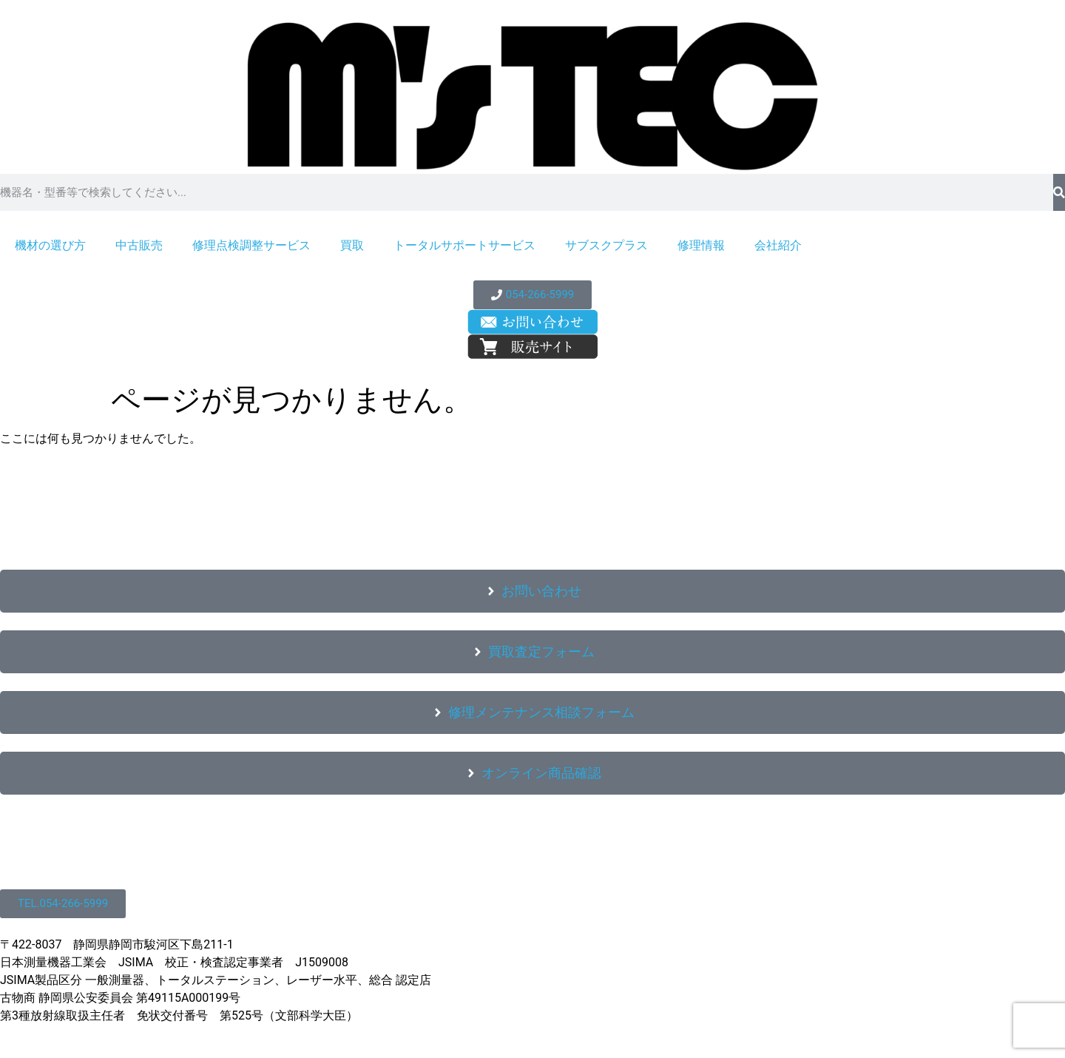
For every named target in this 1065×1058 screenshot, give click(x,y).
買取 (352, 245)
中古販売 (139, 245)
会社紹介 (778, 245)
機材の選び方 (50, 245)
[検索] (1059, 192)
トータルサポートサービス (464, 245)
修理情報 (701, 245)
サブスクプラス (606, 245)
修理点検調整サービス (251, 245)
